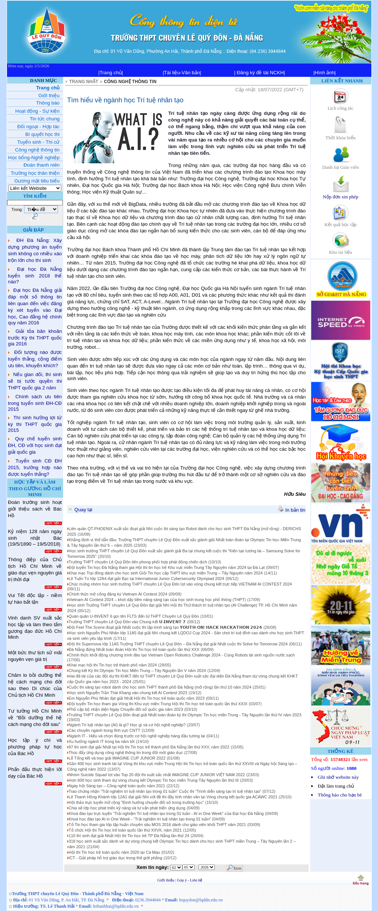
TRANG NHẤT (83, 81)
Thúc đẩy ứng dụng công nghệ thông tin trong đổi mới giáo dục (126, 752)
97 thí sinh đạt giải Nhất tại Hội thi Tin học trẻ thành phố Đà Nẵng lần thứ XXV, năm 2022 (149, 747)
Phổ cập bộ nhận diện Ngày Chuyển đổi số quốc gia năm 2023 (126, 709)
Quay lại (80, 509)
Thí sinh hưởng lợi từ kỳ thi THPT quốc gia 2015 (35, 424)
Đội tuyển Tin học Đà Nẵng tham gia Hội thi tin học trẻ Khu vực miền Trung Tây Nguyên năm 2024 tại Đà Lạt (167, 567)
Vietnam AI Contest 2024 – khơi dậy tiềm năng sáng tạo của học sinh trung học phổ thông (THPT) (157, 599)
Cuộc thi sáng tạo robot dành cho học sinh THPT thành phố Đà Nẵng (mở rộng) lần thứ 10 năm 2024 (160, 687)
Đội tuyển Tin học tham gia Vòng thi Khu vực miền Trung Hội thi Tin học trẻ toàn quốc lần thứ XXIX (158, 704)
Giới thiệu (166, 880)
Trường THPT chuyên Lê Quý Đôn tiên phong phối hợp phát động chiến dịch (138, 562)
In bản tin (291, 510)
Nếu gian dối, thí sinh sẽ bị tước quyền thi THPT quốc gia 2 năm (35, 381)
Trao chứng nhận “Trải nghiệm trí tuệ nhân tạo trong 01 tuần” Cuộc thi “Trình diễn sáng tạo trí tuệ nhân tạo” (165, 791)
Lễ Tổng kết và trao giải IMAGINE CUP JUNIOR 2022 (117, 758)
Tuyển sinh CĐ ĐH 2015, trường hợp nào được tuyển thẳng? (35, 467)
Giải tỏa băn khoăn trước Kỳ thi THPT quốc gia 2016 (35, 337)
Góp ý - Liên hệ (190, 880)
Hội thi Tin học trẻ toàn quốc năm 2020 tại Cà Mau (114, 852)
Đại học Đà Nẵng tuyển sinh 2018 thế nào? (35, 275)
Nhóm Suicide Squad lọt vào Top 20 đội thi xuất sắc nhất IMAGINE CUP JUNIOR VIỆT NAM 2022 (157, 774)
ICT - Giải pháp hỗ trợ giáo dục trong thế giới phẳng (115, 858)
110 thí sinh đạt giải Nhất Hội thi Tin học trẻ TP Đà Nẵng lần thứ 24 (129, 835)
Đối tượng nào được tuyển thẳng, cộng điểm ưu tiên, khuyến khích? (35, 358)
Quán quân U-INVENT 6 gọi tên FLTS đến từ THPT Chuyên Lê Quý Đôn (134, 616)
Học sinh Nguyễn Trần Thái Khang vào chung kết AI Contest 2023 (128, 692)
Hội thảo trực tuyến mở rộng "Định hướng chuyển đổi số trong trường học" (137, 802)
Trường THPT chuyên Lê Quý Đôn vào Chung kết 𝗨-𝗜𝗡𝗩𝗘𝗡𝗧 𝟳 (127, 622)
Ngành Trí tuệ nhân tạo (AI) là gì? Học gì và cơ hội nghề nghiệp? (127, 725)
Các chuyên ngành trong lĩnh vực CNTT (104, 730)
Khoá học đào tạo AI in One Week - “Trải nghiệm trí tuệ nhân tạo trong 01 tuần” (140, 819)
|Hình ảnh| (324, 72)
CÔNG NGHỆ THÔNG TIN (130, 81)
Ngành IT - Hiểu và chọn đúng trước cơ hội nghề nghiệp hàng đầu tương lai (137, 736)
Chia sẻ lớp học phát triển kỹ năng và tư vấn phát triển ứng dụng (127, 808)
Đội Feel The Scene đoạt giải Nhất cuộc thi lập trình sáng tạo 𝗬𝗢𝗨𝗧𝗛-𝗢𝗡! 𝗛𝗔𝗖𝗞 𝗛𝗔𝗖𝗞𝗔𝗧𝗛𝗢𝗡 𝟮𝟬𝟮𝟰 (165, 627)
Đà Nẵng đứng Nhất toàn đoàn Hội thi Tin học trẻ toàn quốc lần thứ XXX (134, 649)
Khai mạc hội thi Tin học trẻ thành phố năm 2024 (113, 665)
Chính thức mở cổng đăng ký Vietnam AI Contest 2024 (118, 594)
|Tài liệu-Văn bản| (182, 72)
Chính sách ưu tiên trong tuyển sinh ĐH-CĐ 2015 (35, 403)
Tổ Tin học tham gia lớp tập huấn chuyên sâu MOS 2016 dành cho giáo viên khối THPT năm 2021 (157, 824)
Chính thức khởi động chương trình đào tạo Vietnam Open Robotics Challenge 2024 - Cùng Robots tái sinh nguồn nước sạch (182, 655)
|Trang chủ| (110, 72)
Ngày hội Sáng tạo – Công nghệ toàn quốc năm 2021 (117, 786)
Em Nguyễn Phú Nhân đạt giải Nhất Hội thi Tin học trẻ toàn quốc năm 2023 (137, 698)
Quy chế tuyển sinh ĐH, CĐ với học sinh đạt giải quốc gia (35, 445)
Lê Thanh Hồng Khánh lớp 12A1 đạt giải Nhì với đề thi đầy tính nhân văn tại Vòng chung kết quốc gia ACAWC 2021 (173, 797)
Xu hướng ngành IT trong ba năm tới (102, 741)
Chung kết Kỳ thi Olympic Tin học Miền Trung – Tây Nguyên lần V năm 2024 (137, 670)
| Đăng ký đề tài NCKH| (259, 72)
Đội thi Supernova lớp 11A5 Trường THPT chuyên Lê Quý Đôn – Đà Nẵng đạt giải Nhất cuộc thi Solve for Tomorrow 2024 (178, 644)
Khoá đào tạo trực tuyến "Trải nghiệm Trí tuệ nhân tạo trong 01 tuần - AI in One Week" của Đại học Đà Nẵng (166, 813)
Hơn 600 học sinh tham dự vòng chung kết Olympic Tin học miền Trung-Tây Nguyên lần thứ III (154, 780)
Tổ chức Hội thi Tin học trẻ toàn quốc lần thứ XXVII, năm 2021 (125, 830)
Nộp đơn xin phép (340, 194)
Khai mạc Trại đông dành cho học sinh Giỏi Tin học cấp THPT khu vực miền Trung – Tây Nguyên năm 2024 (166, 573)
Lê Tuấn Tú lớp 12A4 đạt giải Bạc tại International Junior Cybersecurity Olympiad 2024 (146, 578)
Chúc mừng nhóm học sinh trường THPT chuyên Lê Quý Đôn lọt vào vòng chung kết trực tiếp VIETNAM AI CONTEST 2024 (180, 584)
